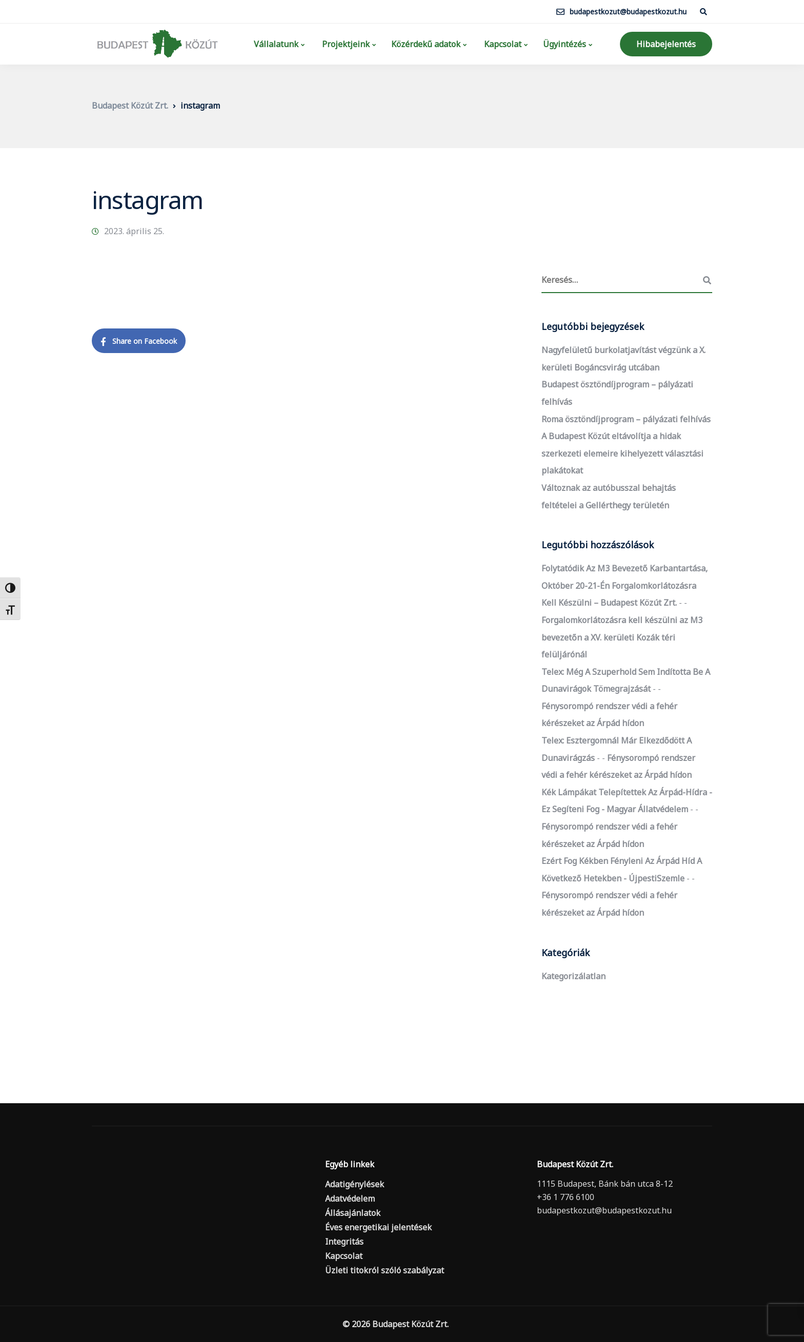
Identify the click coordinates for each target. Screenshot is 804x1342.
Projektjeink (345, 44)
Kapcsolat (501, 44)
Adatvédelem (350, 1198)
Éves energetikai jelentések (378, 1227)
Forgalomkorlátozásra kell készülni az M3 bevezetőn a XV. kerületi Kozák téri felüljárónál (621, 637)
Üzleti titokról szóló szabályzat (384, 1270)
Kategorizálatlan (573, 976)
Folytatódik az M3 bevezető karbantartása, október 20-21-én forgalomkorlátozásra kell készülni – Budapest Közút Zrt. (624, 585)
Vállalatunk (275, 44)
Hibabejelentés (666, 44)
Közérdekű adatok (425, 44)
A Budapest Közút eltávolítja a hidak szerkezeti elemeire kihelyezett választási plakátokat (622, 453)
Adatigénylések (354, 1184)
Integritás (344, 1241)
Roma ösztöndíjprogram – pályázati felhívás (626, 419)
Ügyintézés (564, 44)
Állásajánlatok (352, 1213)
